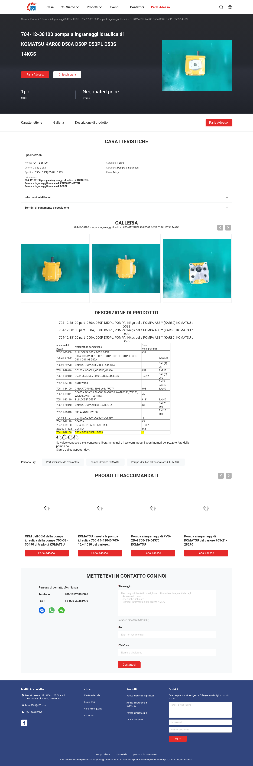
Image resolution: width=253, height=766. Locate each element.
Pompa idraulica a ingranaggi (140, 696)
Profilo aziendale (92, 695)
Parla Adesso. (35, 74)
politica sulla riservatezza (145, 754)
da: (121, 627)
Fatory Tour (89, 702)
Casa (24, 19)
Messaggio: (125, 586)
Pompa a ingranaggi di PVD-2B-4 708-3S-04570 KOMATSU (151, 540)
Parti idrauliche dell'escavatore (63, 462)
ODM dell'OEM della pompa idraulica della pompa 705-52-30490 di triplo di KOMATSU (46, 540)
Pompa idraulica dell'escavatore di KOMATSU (155, 462)
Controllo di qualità (93, 709)
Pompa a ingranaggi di (136, 713)
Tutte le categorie (134, 719)
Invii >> (177, 739)
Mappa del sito (103, 754)
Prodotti (34, 19)
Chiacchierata (67, 74)
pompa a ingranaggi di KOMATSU (60, 19)
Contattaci (129, 664)
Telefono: (124, 645)
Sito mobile (121, 754)
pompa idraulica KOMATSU (105, 462)
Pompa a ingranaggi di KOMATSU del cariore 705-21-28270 (205, 540)
